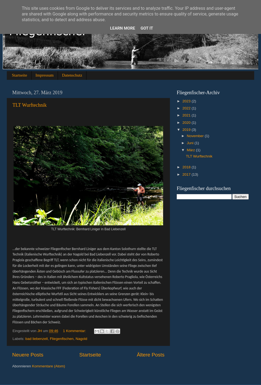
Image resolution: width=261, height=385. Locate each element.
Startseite (19, 75)
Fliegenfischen (61, 339)
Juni (191, 143)
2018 (187, 167)
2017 (187, 174)
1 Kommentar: (75, 331)
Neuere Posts (27, 355)
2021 (187, 115)
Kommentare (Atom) (48, 366)
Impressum (45, 75)
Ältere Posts (150, 355)
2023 (187, 101)
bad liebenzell (36, 339)
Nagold (81, 339)
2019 (187, 130)
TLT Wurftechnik (29, 105)
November (196, 136)
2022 (187, 108)
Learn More (122, 28)
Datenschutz (72, 75)
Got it (147, 28)
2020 (187, 123)
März (191, 150)
